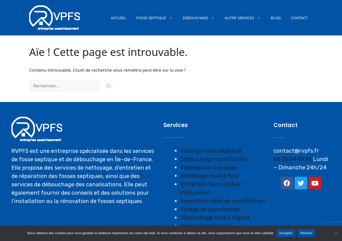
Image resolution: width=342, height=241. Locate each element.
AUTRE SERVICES (245, 17)
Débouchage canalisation (213, 159)
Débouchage (201, 17)
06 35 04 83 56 (293, 159)
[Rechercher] (108, 86)
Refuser (306, 233)
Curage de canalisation (210, 209)
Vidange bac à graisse (208, 167)
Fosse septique (157, 17)
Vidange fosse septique (210, 150)
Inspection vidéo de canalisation (222, 200)
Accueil (118, 17)
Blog (276, 17)
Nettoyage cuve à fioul (209, 175)
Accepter (286, 233)
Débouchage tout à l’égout (215, 217)
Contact (299, 17)
